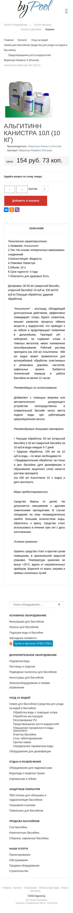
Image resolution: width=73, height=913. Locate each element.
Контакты (36, 891)
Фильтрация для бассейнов (26, 621)
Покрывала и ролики (22, 805)
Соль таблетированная (27, 738)
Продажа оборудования (24, 865)
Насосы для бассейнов (24, 627)
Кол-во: (34, 188)
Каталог (17, 887)
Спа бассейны (18, 827)
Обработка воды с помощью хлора (35, 712)
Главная (7, 887)
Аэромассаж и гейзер (22, 778)
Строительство (18, 871)
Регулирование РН (25, 720)
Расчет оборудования (15, 24)
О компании (30, 887)
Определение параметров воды (33, 746)
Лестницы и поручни (22, 666)
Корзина (49, 29)
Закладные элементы (23, 638)
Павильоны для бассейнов (26, 810)
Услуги (65, 887)
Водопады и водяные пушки (27, 773)
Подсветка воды (19, 661)
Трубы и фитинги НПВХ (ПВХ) (33, 643)
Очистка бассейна (24, 734)
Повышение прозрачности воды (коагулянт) (33, 729)
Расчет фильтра (42, 24)
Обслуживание (18, 860)
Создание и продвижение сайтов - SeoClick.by (36, 903)
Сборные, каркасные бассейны (29, 838)
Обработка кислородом (28, 716)
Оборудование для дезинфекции (30, 751)
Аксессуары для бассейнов (26, 677)
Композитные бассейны (24, 832)
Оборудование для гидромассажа (30, 767)
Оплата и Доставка (31, 29)
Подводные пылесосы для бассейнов (33, 671)
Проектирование (19, 854)
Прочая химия (22, 742)
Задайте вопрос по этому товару (23, 176)
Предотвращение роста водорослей (36, 724)
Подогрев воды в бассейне (26, 632)
